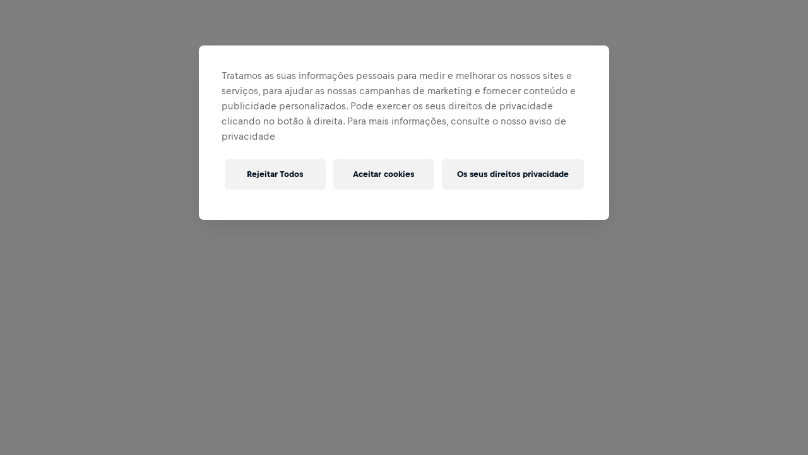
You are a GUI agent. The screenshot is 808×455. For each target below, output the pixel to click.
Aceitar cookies (383, 174)
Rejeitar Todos (275, 174)
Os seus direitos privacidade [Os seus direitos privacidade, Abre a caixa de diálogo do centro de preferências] (513, 174)
